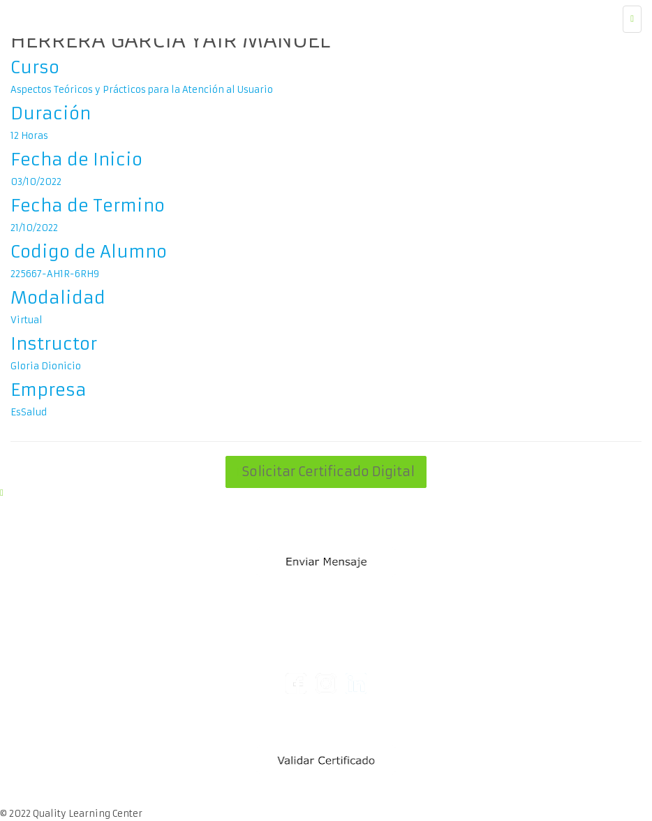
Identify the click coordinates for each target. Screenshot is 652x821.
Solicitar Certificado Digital (326, 472)
